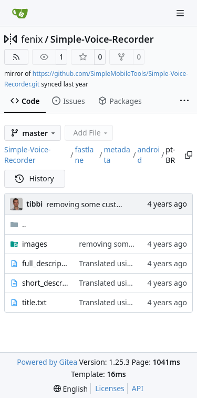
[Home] (20, 13)
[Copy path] (188, 155)
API (137, 388)
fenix (32, 39)
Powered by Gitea (47, 362)
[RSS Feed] (16, 57)
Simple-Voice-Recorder (102, 39)
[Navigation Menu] (181, 13)
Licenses (110, 388)
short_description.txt (45, 283)
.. (18, 224)
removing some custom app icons (104, 204)
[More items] (184, 101)
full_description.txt (45, 263)
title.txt (34, 302)
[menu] (71, 389)
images (34, 244)
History (34, 178)
